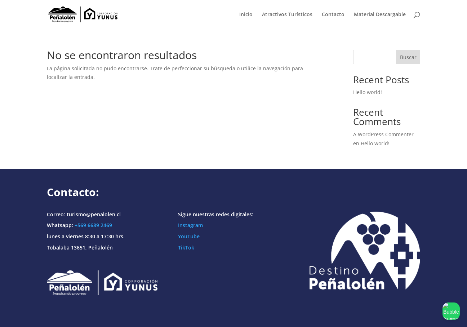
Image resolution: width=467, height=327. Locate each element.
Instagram (190, 225)
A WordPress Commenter (383, 134)
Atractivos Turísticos (287, 15)
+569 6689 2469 (93, 225)
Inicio (246, 15)
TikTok (186, 247)
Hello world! (367, 92)
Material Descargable (380, 15)
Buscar (408, 57)
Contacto (333, 15)
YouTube (189, 236)
